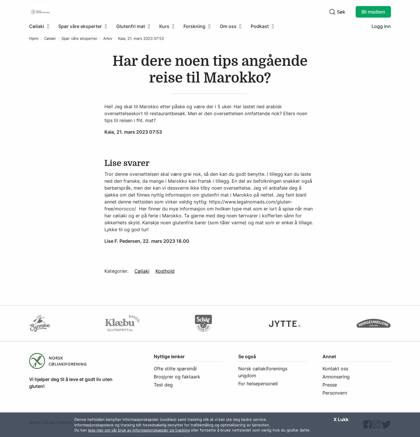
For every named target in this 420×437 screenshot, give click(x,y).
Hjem (33, 38)
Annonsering (336, 377)
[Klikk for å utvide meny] (39, 26)
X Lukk (340, 419)
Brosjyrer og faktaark (177, 377)
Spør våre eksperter (79, 38)
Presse (329, 385)
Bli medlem (373, 12)
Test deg (163, 385)
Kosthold (165, 271)
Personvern (334, 393)
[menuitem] (41, 26)
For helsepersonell (258, 383)
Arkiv (107, 38)
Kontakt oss (335, 368)
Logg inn (381, 26)
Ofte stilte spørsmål (175, 368)
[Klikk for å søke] (332, 11)
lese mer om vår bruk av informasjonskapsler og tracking (139, 430)
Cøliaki (50, 38)
